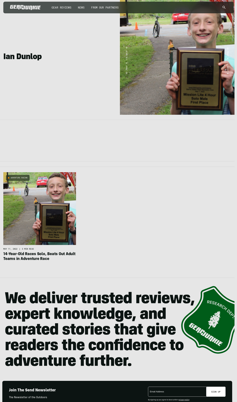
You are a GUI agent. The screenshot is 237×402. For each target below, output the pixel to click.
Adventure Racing (19, 178)
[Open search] (224, 7)
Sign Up (216, 391)
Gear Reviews (61, 7)
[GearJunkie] (25, 7)
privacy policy (184, 400)
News (81, 7)
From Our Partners (105, 7)
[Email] (177, 392)
